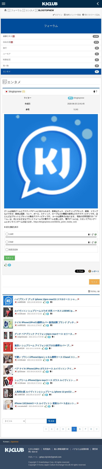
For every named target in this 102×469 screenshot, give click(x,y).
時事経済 (6, 60)
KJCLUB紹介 (34, 449)
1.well (9, 234)
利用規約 (46, 449)
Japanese (15, 442)
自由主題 (8, 42)
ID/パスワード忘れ (91, 15)
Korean (6, 442)
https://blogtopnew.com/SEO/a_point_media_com (55, 222)
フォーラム (16, 10)
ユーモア (6, 54)
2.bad (9, 242)
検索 (51, 421)
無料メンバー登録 (72, 15)
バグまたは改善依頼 (80, 449)
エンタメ (30, 10)
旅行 (5, 48)
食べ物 (6, 66)
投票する (9, 258)
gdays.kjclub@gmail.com (50, 457)
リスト (94, 282)
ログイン (57, 15)
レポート (95, 271)
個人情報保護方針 (61, 449)
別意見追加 (12, 249)
